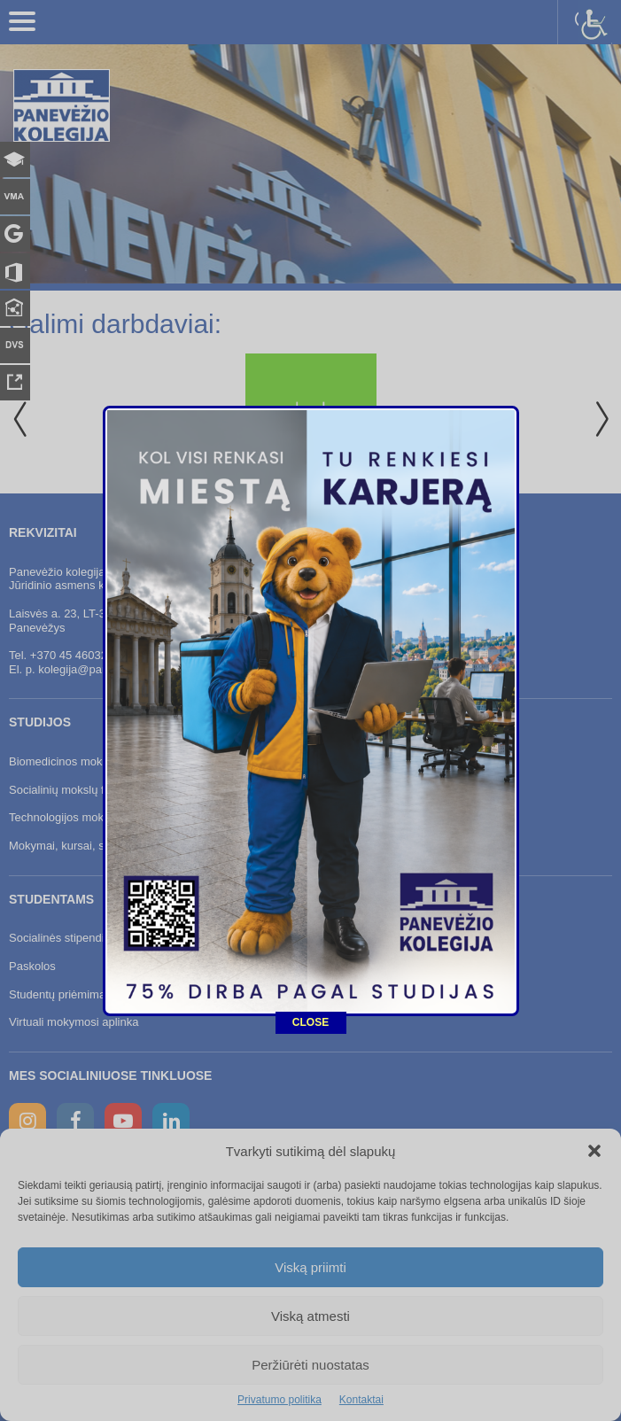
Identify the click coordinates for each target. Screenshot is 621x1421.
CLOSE (310, 955)
